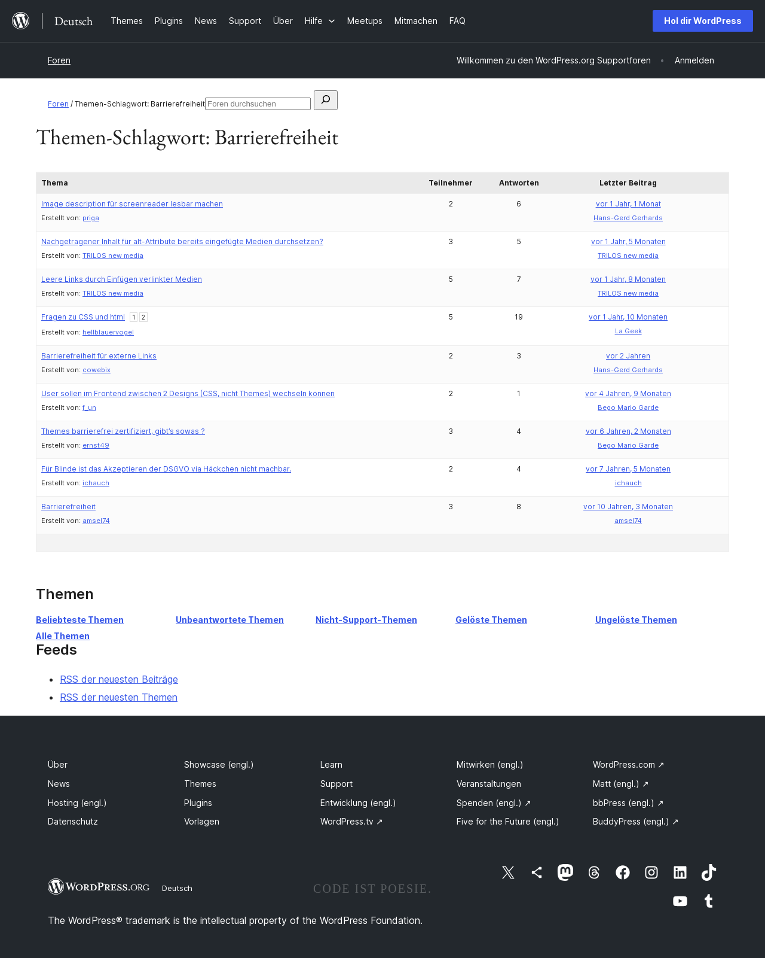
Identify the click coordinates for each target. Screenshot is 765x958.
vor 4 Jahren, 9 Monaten (628, 393)
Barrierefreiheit (68, 506)
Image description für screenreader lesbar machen (132, 203)
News (59, 783)
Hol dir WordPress (703, 21)
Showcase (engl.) (219, 764)
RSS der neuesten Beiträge (119, 679)
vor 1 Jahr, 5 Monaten (628, 241)
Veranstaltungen (489, 783)
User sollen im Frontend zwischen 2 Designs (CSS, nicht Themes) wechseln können (188, 393)
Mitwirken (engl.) (490, 764)
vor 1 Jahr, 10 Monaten (628, 316)
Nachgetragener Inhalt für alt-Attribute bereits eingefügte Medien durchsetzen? (182, 241)
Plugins (198, 803)
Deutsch (177, 888)
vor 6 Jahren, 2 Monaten (628, 431)
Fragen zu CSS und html (83, 316)
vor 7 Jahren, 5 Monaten (628, 468)
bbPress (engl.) (628, 803)
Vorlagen (201, 821)
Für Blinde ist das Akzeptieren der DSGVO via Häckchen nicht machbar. (166, 468)
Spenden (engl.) (494, 803)
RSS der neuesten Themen (119, 697)
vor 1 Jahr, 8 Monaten (628, 279)
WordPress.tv (351, 821)
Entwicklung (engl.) (358, 803)
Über (58, 764)
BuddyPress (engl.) (636, 821)
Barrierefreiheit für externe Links (99, 355)
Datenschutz (73, 821)
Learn (331, 764)
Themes (200, 783)
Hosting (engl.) (77, 803)
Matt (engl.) (621, 783)
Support (336, 783)
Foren (59, 60)
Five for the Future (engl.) (508, 821)
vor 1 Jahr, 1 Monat (628, 203)
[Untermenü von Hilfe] (320, 20)
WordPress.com (629, 764)
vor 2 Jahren (628, 355)
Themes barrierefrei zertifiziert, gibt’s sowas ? (123, 431)
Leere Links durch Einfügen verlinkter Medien (121, 279)
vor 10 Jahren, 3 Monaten (628, 506)
